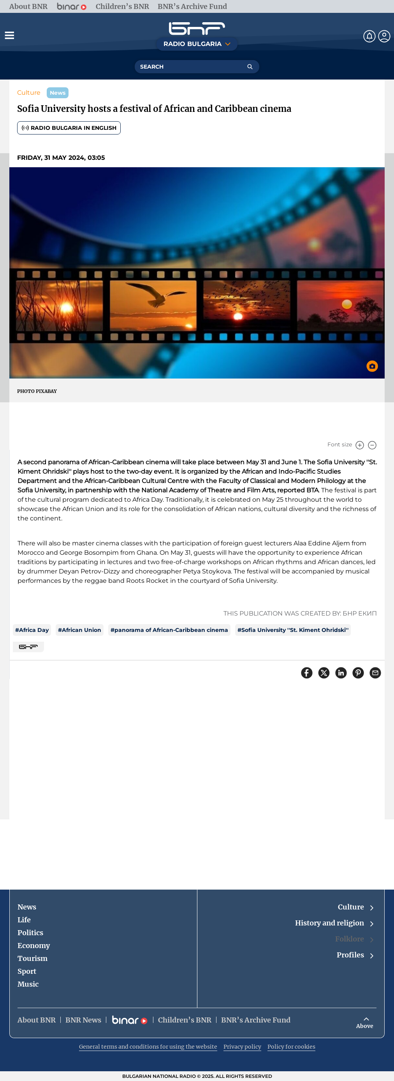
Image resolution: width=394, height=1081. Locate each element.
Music (28, 984)
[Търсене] (250, 66)
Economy (34, 945)
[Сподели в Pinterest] (358, 673)
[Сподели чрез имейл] (375, 673)
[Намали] (372, 445)
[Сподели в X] (324, 673)
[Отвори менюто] (9, 35)
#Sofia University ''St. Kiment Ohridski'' (292, 629)
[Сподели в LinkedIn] (341, 673)
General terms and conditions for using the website (148, 1046)
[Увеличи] (359, 445)
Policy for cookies (291, 1046)
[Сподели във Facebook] (307, 673)
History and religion (335, 923)
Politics (30, 932)
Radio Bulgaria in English (68, 128)
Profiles (356, 955)
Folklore (355, 939)
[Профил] (384, 36)
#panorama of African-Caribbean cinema (169, 629)
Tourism (32, 958)
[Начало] (197, 28)
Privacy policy (242, 1046)
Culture (28, 92)
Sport (27, 971)
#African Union (79, 629)
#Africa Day (32, 629)
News (27, 906)
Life (24, 919)
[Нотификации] (369, 36)
